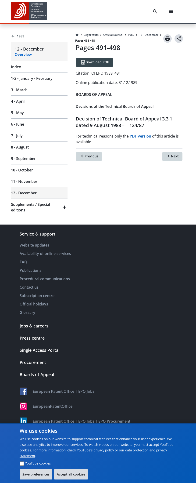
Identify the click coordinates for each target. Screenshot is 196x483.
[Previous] (89, 156)
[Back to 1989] (39, 36)
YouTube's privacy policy (95, 450)
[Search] (156, 11)
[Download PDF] (94, 62)
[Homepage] (77, 35)
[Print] (167, 38)
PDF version (140, 136)
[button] (39, 207)
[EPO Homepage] (29, 11)
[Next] (172, 156)
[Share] (179, 38)
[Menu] (171, 11)
